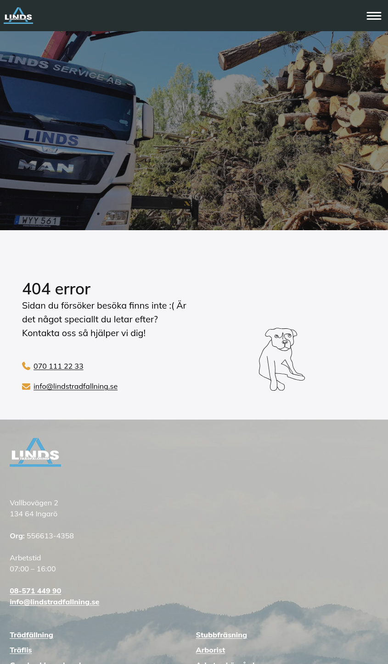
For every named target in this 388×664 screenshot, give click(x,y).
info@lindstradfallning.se (76, 386)
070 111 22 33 (59, 366)
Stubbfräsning (221, 634)
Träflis (21, 649)
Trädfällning (31, 634)
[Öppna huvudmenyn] (374, 15)
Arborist (210, 649)
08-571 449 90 (35, 590)
